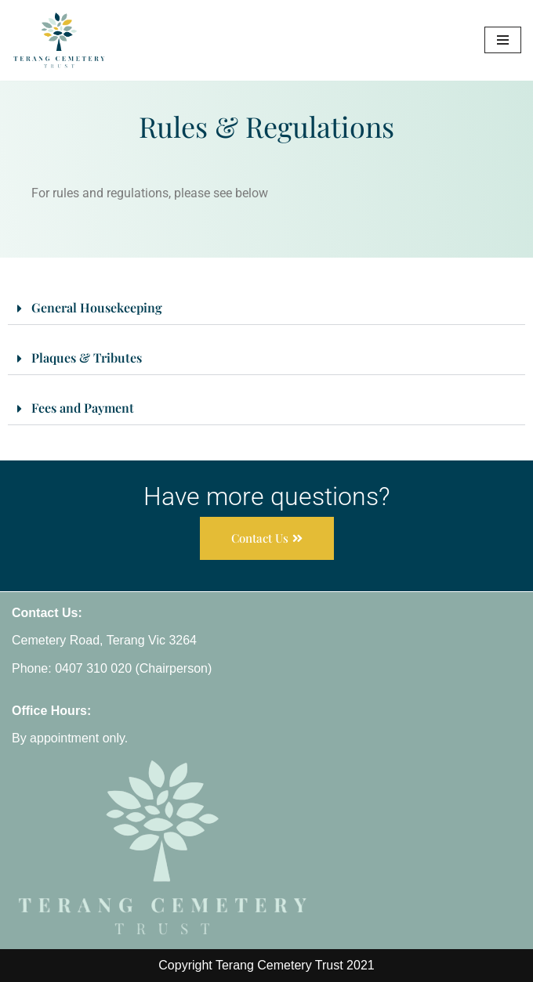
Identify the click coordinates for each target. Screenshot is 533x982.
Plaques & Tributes (86, 357)
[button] (266, 309)
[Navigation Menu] (502, 40)
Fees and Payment (82, 407)
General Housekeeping (96, 307)
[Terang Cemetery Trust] (59, 40)
